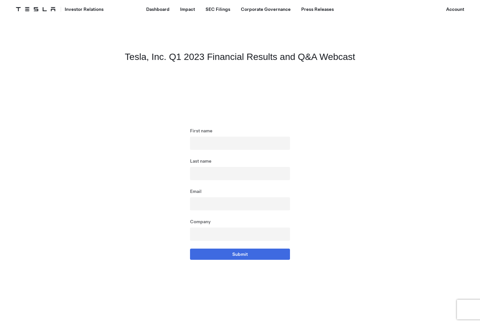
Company (200, 221)
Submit (240, 254)
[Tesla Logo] (36, 9)
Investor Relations (84, 9)
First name (201, 130)
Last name (200, 161)
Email (196, 191)
